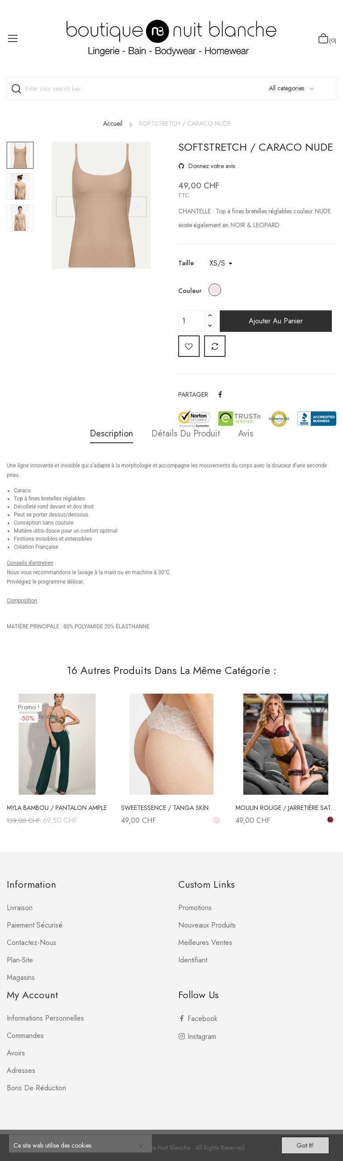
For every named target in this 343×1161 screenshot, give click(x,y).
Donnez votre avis (211, 165)
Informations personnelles (45, 1018)
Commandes (25, 1035)
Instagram (202, 1036)
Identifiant (192, 960)
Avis (249, 433)
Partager (221, 394)
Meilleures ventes (205, 942)
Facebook (203, 1018)
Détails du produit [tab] (185, 433)
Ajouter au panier (276, 321)
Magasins (21, 977)
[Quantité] (191, 321)
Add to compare (214, 346)
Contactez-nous (31, 942)
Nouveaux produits (207, 925)
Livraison (20, 908)
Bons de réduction (36, 1088)
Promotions (195, 908)
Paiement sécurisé (35, 925)
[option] (20, 155)
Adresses (21, 1070)
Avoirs (16, 1053)
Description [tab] (108, 433)
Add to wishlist (188, 346)
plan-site (20, 960)
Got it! (301, 1144)
